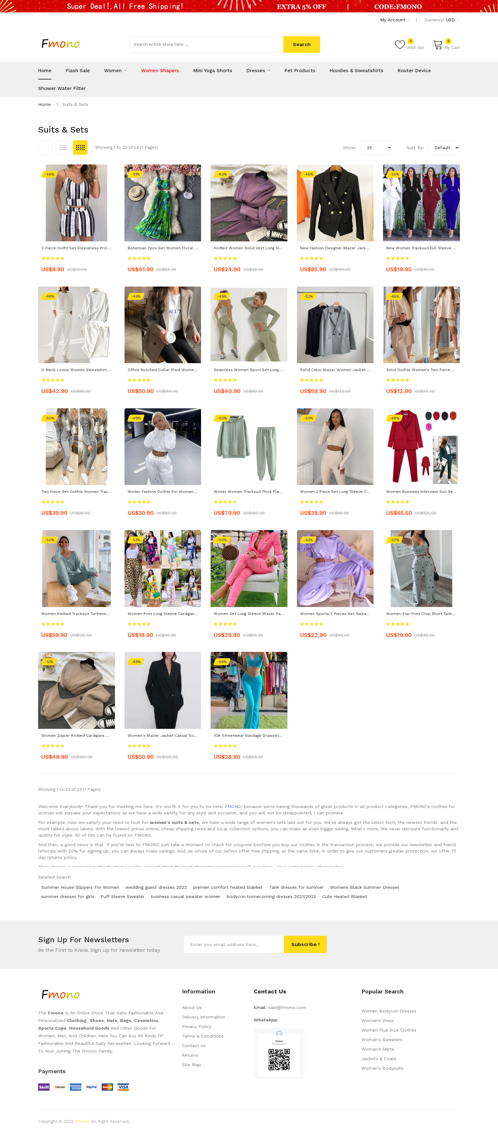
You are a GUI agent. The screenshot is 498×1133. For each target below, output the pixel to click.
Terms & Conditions (203, 1036)
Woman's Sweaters (381, 1039)
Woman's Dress (377, 1020)
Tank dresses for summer (296, 887)
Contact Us (194, 1045)
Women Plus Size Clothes (388, 1030)
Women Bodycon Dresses (388, 1010)
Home (44, 104)
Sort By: (415, 147)
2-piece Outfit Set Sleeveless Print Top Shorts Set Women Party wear (109, 248)
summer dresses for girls (67, 896)
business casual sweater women (185, 896)
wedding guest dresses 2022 (156, 887)
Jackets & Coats (378, 1058)
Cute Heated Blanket (344, 896)
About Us (192, 1007)
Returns (190, 1055)
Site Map (191, 1064)
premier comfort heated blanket (228, 887)
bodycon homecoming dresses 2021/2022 (271, 896)
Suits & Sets (75, 104)
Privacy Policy (196, 1026)
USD (453, 19)
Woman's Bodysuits (382, 1068)
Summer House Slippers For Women (80, 887)
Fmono (82, 1121)
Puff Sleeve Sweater (123, 896)
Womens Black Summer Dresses (364, 887)
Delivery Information (203, 1016)
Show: (349, 147)
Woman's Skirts (377, 1049)
